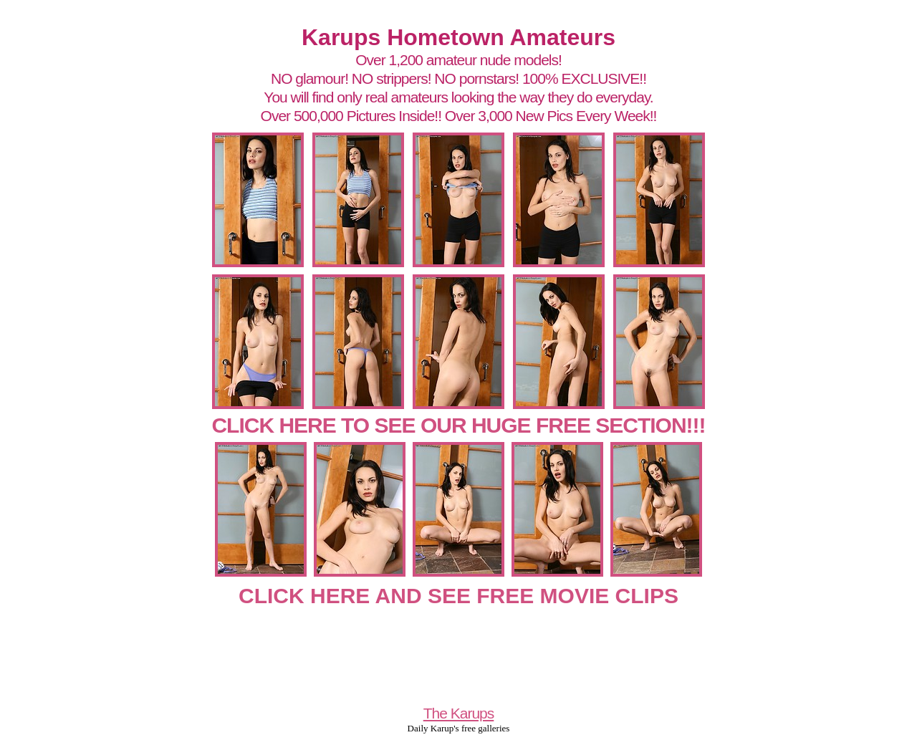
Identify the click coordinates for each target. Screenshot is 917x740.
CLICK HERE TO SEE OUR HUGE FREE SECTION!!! (458, 425)
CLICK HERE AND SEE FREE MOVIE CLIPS (458, 595)
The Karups (458, 713)
